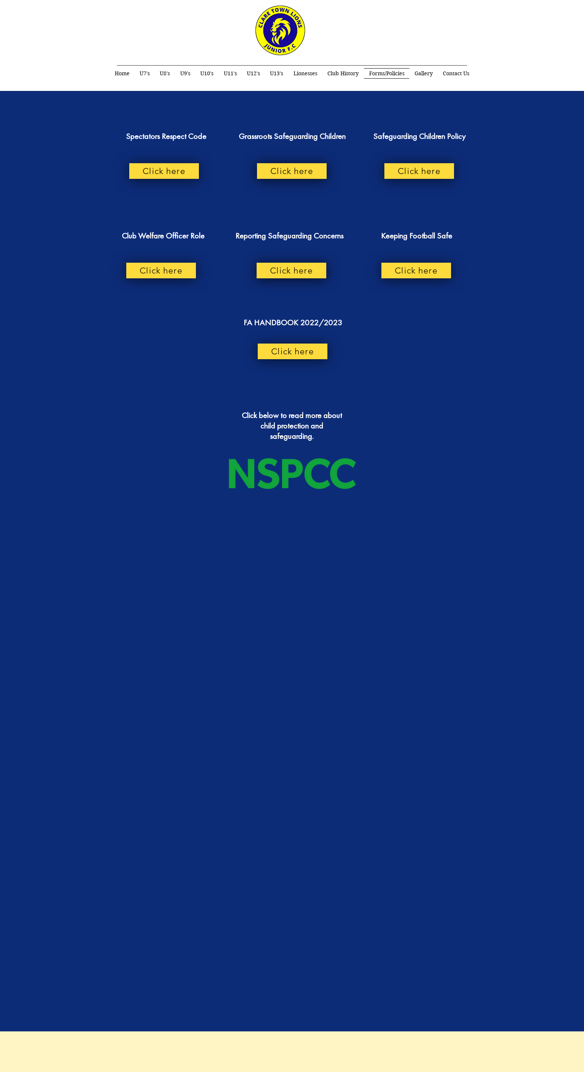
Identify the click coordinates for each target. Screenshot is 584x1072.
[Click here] (164, 171)
